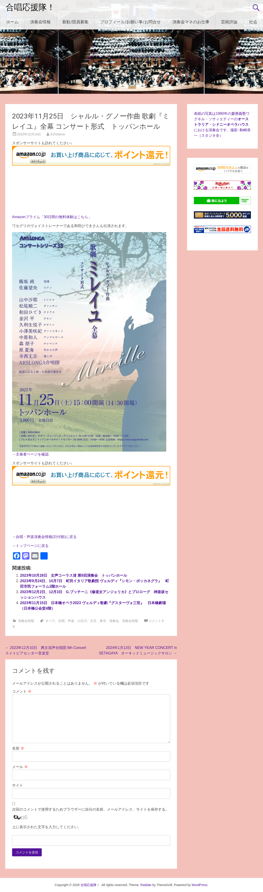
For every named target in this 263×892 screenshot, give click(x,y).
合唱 (61, 621)
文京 (93, 621)
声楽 (71, 621)
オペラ (50, 621)
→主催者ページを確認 (30, 454)
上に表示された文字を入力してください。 (46, 827)
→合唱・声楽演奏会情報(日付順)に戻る (44, 537)
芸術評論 (229, 21)
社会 (253, 21)
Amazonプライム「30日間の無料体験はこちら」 (52, 217)
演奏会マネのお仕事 (190, 21)
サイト (17, 785)
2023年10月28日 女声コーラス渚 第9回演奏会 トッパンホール (73, 575)
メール (20, 767)
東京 (103, 621)
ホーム (12, 21)
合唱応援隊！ (30, 7)
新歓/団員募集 (75, 21)
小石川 (82, 621)
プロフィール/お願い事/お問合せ (130, 21)
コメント (21, 691)
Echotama (57, 134)
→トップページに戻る (30, 546)
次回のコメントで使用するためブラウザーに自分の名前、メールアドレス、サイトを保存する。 (90, 809)
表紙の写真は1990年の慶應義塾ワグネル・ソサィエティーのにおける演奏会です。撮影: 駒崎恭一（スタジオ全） (222, 124)
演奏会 (114, 621)
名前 (18, 748)
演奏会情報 (40, 21)
